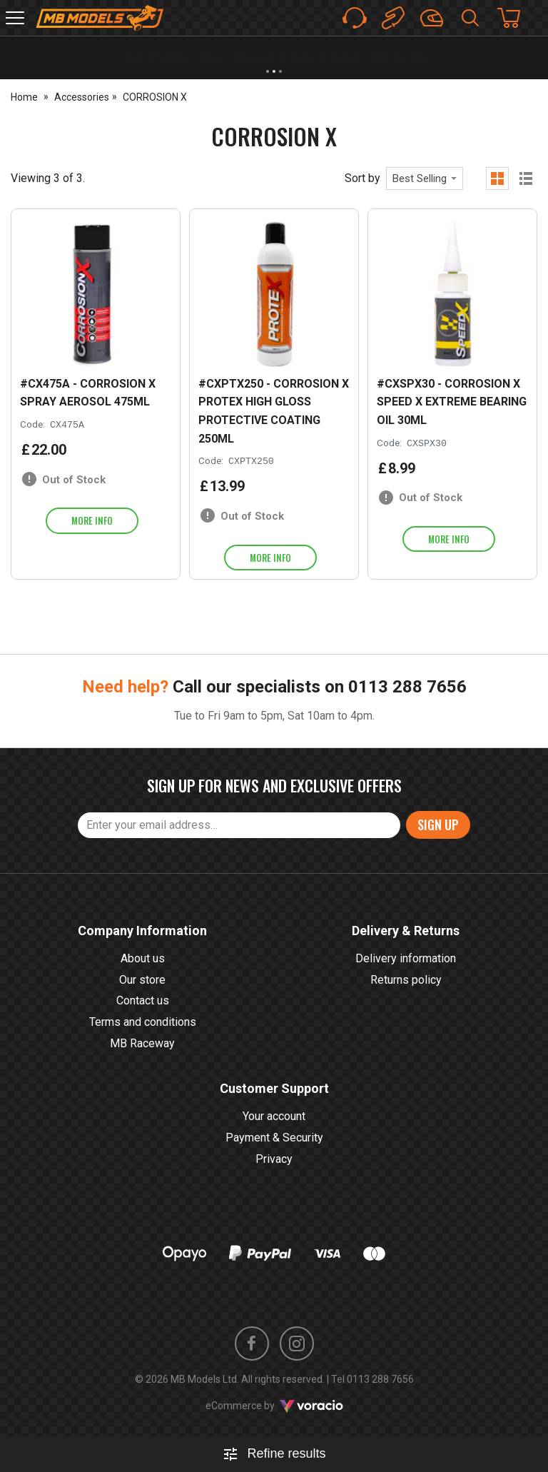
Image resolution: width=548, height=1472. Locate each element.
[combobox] (424, 178)
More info (92, 520)
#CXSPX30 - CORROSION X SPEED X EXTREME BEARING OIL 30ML (452, 402)
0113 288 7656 (407, 687)
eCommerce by (274, 1405)
